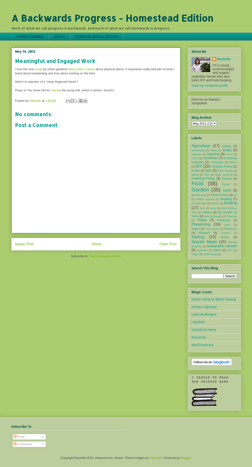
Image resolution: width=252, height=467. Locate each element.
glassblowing (199, 195)
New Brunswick (213, 216)
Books (227, 150)
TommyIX (156, 458)
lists (202, 208)
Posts (19, 436)
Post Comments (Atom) (105, 256)
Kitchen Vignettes (204, 307)
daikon (233, 162)
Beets (213, 150)
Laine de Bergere (204, 314)
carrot (229, 154)
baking (227, 146)
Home (96, 244)
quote (227, 224)
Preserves (223, 220)
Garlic (227, 190)
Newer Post (24, 244)
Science (225, 232)
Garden (200, 190)
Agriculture (201, 146)
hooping (226, 199)
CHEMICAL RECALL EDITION (96, 36)
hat (235, 195)
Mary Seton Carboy (82, 69)
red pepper (212, 228)
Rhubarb (204, 232)
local (213, 208)
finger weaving (223, 174)
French (226, 184)
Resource (231, 228)
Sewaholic (199, 337)
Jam (194, 203)
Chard (195, 158)
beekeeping (198, 150)
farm (208, 170)
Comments (23, 444)
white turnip (210, 254)
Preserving (201, 224)
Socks (225, 237)
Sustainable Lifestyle (222, 246)
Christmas (210, 158)
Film (206, 174)
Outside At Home (204, 330)
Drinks (196, 170)
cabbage (197, 154)
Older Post (168, 244)
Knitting (230, 203)
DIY (199, 166)
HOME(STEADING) (30, 36)
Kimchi (215, 203)
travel (217, 250)
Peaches (232, 216)
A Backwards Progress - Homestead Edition (112, 18)
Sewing (198, 237)
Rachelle (224, 59)
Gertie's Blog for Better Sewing (214, 299)
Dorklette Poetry (221, 166)
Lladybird (198, 322)
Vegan (195, 254)
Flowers (227, 178)
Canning (213, 154)
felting (195, 174)
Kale (203, 203)
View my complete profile (210, 85)
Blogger (185, 458)
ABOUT (59, 36)
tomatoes (202, 250)
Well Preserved (203, 345)
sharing (56, 90)
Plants (202, 220)
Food (197, 183)
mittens (207, 212)
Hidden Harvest (205, 199)
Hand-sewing (219, 195)
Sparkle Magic (204, 242)
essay (38, 69)
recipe (196, 228)
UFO (230, 250)
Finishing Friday (203, 178)
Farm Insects (225, 170)
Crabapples (216, 162)
